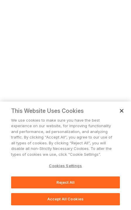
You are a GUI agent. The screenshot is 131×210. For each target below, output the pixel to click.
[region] (65, 156)
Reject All (65, 182)
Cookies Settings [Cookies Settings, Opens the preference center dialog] (65, 165)
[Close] (121, 110)
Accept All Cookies (65, 199)
